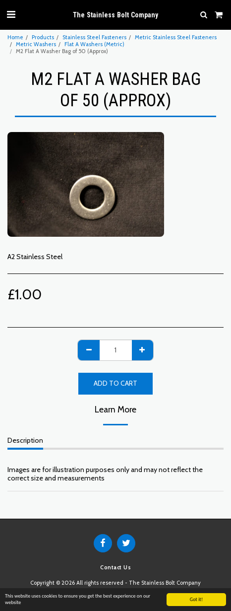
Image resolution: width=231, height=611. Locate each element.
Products (43, 37)
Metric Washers (36, 44)
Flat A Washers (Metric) (94, 44)
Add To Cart (115, 383)
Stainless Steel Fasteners (94, 37)
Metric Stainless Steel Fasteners (176, 37)
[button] (10, 14)
